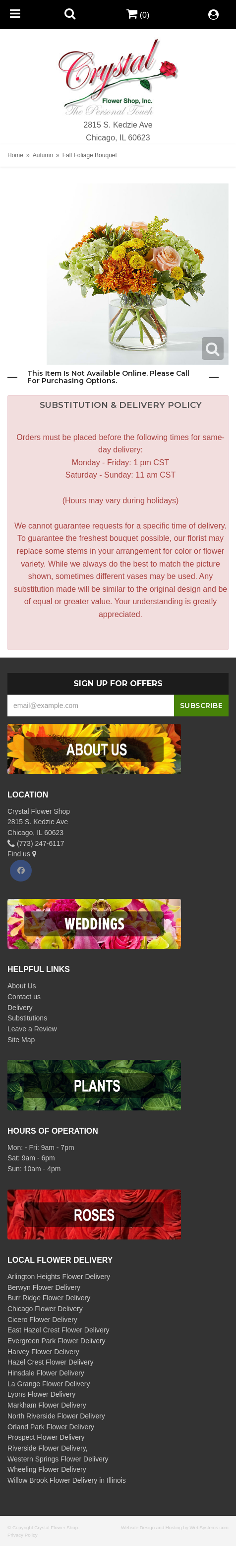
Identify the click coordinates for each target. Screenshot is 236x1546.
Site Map (21, 1040)
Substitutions (27, 1018)
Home (15, 155)
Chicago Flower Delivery (45, 1309)
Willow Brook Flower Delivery (52, 1480)
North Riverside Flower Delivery (56, 1416)
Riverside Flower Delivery (46, 1448)
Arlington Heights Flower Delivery (58, 1277)
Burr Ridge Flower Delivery (48, 1298)
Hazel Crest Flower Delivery (50, 1362)
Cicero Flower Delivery (42, 1320)
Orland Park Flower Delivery (50, 1427)
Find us (21, 854)
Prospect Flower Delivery (46, 1437)
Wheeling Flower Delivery (46, 1469)
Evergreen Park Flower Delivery (56, 1341)
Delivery (20, 1008)
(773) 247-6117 (35, 843)
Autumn (43, 155)
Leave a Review (32, 1029)
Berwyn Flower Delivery (43, 1287)
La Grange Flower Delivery (48, 1384)
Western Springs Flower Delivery (58, 1459)
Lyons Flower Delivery (41, 1394)
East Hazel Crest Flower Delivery (58, 1330)
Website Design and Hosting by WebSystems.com (175, 1527)
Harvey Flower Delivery (43, 1352)
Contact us (24, 997)
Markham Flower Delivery (46, 1405)
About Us (21, 986)
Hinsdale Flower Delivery (45, 1373)
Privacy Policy (22, 1535)
